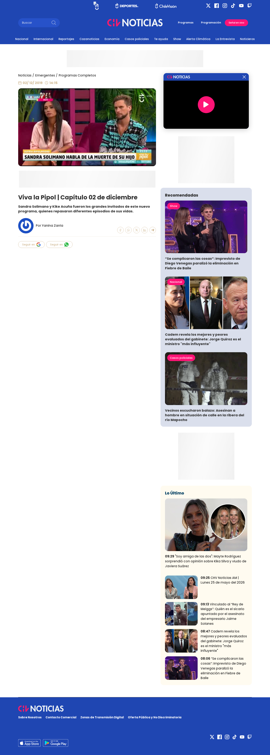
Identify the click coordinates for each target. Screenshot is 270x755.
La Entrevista (225, 39)
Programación (211, 22)
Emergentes (45, 75)
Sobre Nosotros (30, 717)
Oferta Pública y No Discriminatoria (155, 717)
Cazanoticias (89, 39)
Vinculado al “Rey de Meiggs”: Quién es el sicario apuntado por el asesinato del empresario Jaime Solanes (222, 614)
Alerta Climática (198, 39)
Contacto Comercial (61, 717)
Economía (112, 39)
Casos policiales (137, 39)
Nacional (21, 39)
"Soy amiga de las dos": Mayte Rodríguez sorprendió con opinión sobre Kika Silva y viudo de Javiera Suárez (205, 561)
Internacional (43, 39)
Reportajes (66, 39)
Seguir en (31, 244)
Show (177, 39)
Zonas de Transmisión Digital (102, 717)
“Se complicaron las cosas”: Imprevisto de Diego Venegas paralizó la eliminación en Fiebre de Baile (202, 263)
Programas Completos (77, 75)
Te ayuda (161, 39)
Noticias (25, 75)
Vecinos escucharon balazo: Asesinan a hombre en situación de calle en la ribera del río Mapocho (204, 415)
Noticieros (247, 39)
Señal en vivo (236, 22)
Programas (186, 22)
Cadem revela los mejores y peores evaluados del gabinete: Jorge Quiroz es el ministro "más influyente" (203, 339)
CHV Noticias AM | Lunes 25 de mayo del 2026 (223, 580)
